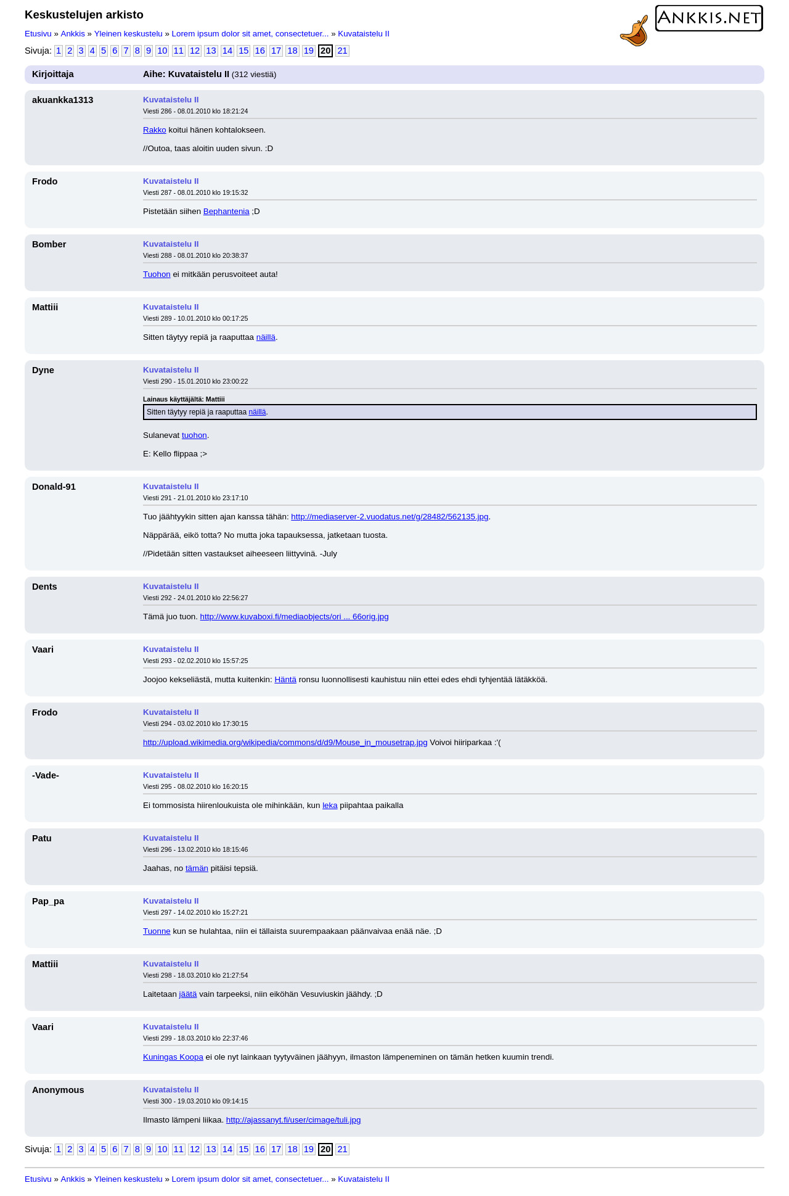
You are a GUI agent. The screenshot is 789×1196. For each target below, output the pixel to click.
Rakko (154, 129)
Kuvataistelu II (364, 33)
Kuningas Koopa (173, 1057)
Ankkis (73, 33)
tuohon (194, 435)
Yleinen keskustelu (128, 33)
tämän (197, 868)
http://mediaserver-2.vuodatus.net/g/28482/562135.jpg (389, 516)
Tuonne (157, 931)
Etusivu (38, 33)
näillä (266, 337)
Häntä (285, 679)
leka (329, 805)
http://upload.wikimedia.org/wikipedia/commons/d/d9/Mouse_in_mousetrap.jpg (285, 742)
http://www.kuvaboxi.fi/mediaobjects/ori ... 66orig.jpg (294, 616)
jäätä (188, 994)
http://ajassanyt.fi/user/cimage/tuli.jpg (293, 1119)
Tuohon (157, 274)
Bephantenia (226, 211)
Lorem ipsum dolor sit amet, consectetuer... (250, 33)
